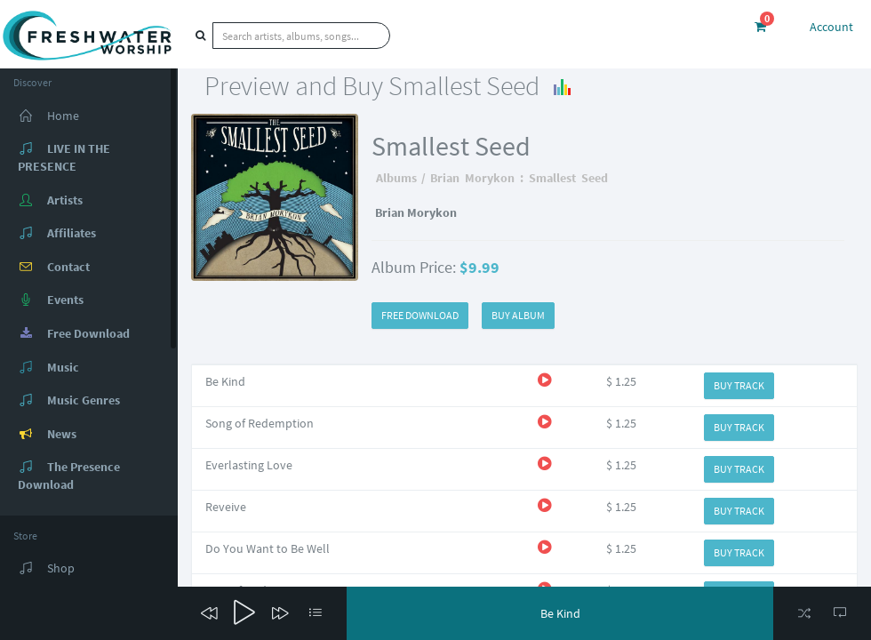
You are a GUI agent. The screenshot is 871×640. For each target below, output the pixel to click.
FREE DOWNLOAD (420, 315)
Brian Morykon (472, 178)
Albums (396, 178)
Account (831, 27)
